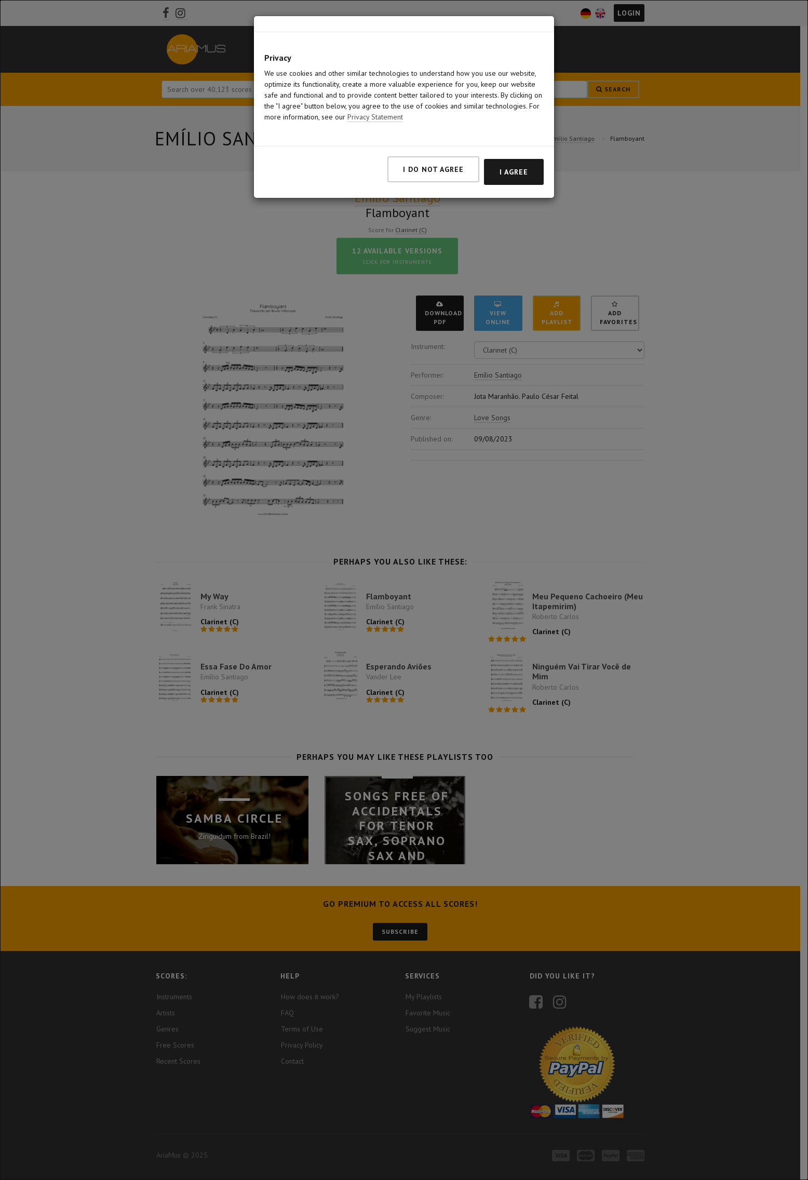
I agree (514, 163)
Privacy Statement (375, 108)
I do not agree (433, 161)
